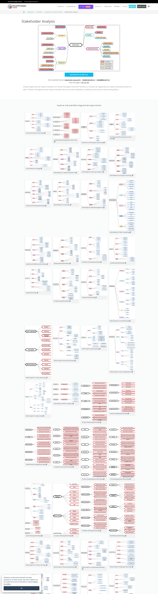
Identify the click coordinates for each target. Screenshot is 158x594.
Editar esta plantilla (79, 75)
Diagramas (30, 12)
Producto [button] (60, 6)
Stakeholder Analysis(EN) (72, 80)
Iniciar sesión (142, 6)
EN (83, 83)
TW (88, 83)
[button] (71, 6)
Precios (125, 6)
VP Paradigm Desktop (31, 1)
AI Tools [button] (86, 7)
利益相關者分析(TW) (103, 80)
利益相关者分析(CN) (88, 80)
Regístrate (132, 6)
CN (85, 83)
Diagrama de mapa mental (53, 12)
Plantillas (39, 12)
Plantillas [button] (117, 6)
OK (21, 588)
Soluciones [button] (108, 6)
